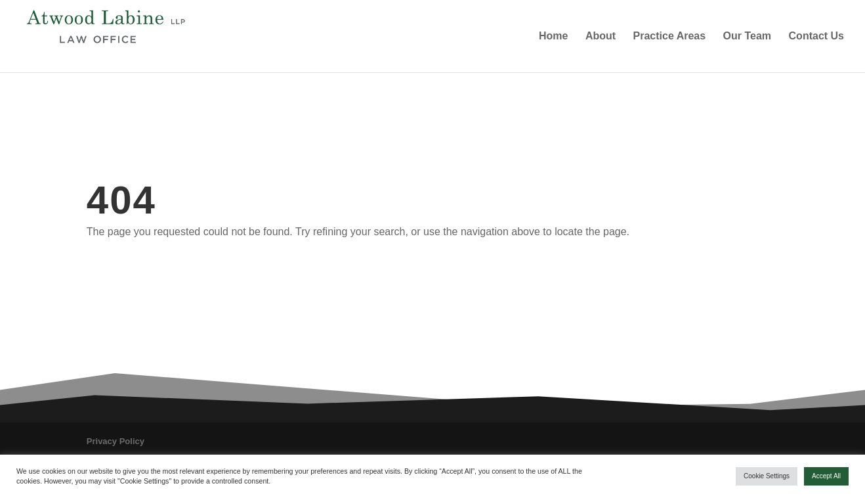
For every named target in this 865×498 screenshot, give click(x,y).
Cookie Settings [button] (767, 476)
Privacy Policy (115, 441)
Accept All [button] (826, 476)
